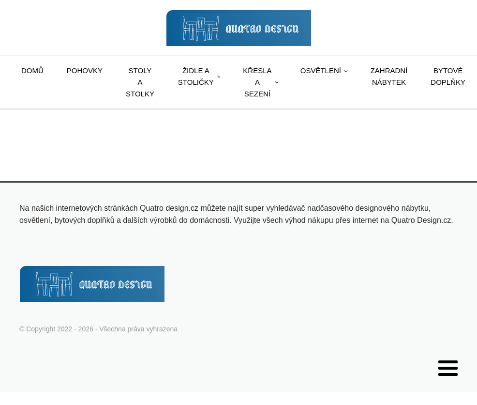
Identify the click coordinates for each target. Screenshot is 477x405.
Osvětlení (320, 70)
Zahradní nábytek (389, 76)
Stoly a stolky (140, 82)
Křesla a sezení (257, 82)
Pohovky (85, 70)
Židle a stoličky (196, 76)
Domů (32, 70)
